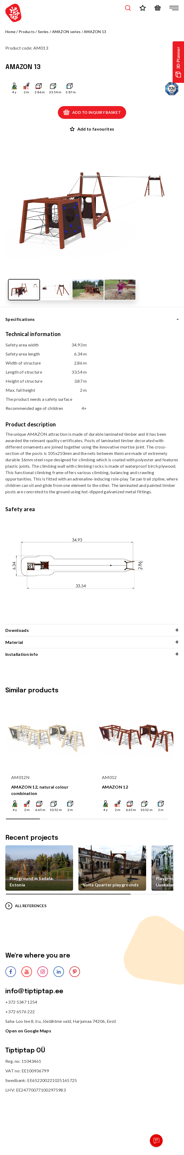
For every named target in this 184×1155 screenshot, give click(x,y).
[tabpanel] (92, 477)
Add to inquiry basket (92, 112)
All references (25, 905)
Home (10, 31)
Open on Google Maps (28, 1030)
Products (27, 31)
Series (43, 31)
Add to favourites (92, 128)
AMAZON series (66, 31)
